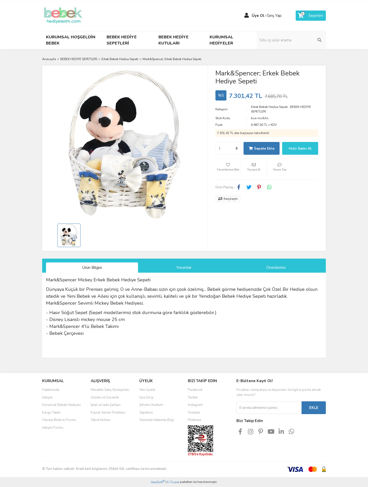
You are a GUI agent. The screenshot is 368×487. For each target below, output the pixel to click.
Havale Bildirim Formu (59, 420)
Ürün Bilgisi (92, 267)
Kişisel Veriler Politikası (108, 412)
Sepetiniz (146, 412)
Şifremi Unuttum (151, 405)
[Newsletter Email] (269, 407)
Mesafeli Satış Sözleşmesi (110, 390)
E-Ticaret (173, 482)
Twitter (193, 397)
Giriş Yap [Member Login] (274, 15)
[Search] (291, 40)
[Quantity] (228, 148)
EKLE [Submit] (313, 407)
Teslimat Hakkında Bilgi (156, 420)
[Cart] (311, 15)
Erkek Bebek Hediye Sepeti (269, 107)
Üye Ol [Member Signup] (258, 15)
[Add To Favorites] (228, 169)
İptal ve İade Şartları (106, 405)
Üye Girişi (146, 397)
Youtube (194, 412)
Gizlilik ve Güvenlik (105, 397)
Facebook (195, 390)
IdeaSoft (158, 482)
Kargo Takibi (51, 412)
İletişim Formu (52, 427)
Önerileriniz (276, 267)
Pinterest (194, 420)
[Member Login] (246, 15)
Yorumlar (184, 267)
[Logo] (63, 15)
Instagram (195, 405)
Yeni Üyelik (147, 390)
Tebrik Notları (101, 420)
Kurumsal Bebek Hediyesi (61, 405)
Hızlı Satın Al (300, 148)
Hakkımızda (50, 390)
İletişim (47, 397)
